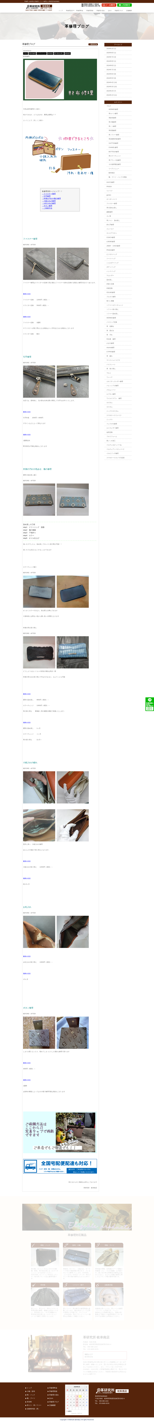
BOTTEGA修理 (114, 152)
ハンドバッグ (111, 271)
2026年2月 (110, 48)
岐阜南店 (50, 53)
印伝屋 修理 (111, 339)
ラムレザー (110, 275)
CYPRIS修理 (111, 352)
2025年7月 (110, 57)
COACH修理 (111, 237)
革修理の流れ (100, 10)
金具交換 (110, 432)
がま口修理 (110, 343)
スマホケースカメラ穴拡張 (115, 458)
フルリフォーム (112, 436)
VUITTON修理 (113, 143)
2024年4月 (110, 82)
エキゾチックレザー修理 (115, 381)
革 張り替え (111, 368)
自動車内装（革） (33, 1409)
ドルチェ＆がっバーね (114, 445)
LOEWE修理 (111, 241)
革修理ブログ (119, 10)
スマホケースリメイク (114, 415)
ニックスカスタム (112, 411)
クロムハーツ (111, 390)
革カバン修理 (113, 113)
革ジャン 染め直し (113, 220)
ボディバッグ (111, 267)
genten (109, 195)
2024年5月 (110, 78)
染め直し (110, 280)
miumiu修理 (110, 347)
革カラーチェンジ (115, 156)
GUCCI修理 (110, 182)
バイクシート (111, 364)
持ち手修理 (110, 224)
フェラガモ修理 (112, 424)
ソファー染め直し (112, 313)
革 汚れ (110, 335)
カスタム (110, 407)
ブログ (25, 53)
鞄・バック (31, 1395)
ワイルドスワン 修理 (114, 398)
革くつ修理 (112, 126)
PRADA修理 (111, 250)
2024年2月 (110, 91)
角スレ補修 (110, 301)
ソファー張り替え (112, 309)
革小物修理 (112, 122)
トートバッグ (111, 258)
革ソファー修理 (114, 135)
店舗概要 (129, 10)
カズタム (110, 402)
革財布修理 (32, 53)
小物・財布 (31, 1391)
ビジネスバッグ (112, 254)
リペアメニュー (41, 53)
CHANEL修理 (113, 147)
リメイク (110, 191)
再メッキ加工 (111, 441)
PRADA (109, 186)
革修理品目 (69, 10)
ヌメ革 (109, 216)
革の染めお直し (58, 53)
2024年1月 (110, 95)
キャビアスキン (112, 233)
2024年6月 (110, 74)
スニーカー (110, 229)
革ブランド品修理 (115, 160)
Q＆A (109, 10)
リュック (110, 377)
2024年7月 (110, 69)
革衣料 (29, 1402)
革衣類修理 (112, 130)
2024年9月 (110, 61)
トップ (61, 10)
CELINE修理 (111, 292)
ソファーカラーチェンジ (115, 305)
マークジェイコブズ (113, 360)
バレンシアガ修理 (112, 385)
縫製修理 (67, 53)
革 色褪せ (110, 326)
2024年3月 (110, 86)
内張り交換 (110, 284)
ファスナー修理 (112, 203)
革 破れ (110, 356)
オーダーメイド (112, 199)
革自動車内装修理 (115, 139)
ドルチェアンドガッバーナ (115, 449)
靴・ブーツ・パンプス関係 (118, 177)
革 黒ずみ (110, 330)
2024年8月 (110, 65)
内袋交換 (110, 288)
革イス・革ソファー (34, 1405)
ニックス (110, 419)
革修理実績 (89, 10)
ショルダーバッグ (112, 263)
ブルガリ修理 (111, 297)
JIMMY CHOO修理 (113, 246)
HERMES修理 (113, 109)
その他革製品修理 (115, 164)
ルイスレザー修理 (112, 428)
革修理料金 (79, 10)
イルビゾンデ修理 (112, 453)
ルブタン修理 (111, 394)
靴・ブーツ (31, 1398)
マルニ (109, 373)
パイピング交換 (112, 322)
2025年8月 (110, 53)
